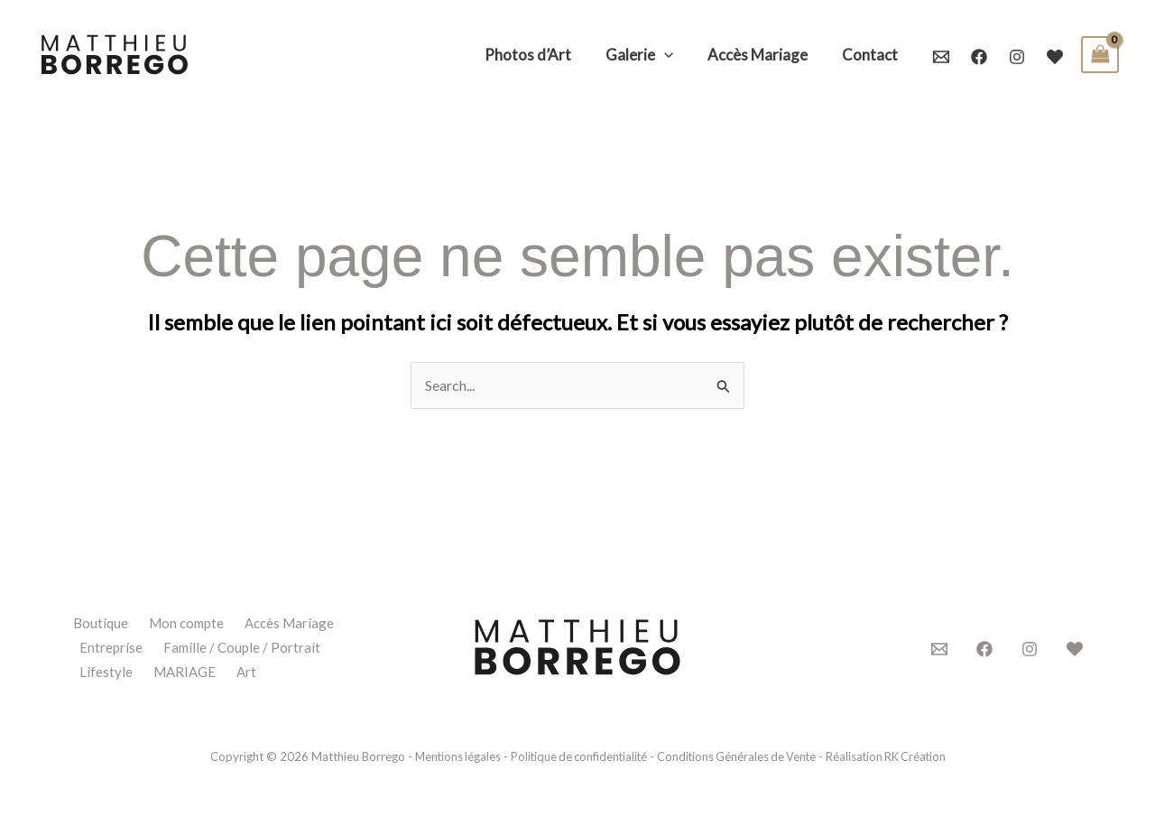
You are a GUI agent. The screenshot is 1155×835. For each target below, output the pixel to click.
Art (247, 670)
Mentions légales (451, 755)
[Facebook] (979, 57)
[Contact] (939, 649)
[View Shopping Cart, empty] (1100, 54)
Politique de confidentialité (575, 755)
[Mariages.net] (1055, 57)
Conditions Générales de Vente (737, 755)
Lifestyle (106, 670)
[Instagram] (1017, 57)
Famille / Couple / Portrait (241, 646)
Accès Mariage (289, 624)
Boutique (99, 624)
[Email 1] (941, 57)
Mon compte (186, 624)
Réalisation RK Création (891, 755)
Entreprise (111, 646)
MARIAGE (184, 670)
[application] (673, 55)
